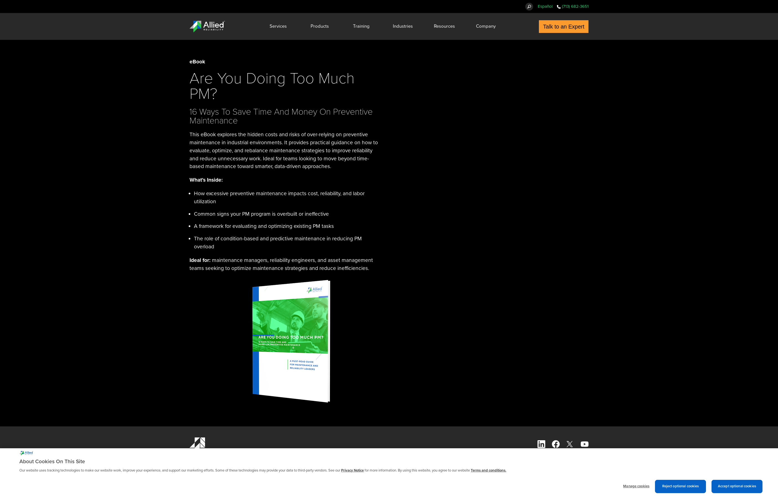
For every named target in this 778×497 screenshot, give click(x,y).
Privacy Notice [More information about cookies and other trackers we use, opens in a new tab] (352, 473)
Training (361, 26)
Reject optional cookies (680, 489)
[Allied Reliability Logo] (207, 26)
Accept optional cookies (737, 489)
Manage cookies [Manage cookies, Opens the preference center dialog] (636, 489)
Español (545, 6)
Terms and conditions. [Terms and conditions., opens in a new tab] (488, 473)
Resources (444, 26)
